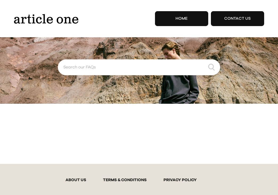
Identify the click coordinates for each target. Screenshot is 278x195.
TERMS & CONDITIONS (125, 180)
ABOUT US (76, 180)
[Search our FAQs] (139, 67)
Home (181, 18)
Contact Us (237, 18)
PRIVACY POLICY (180, 180)
